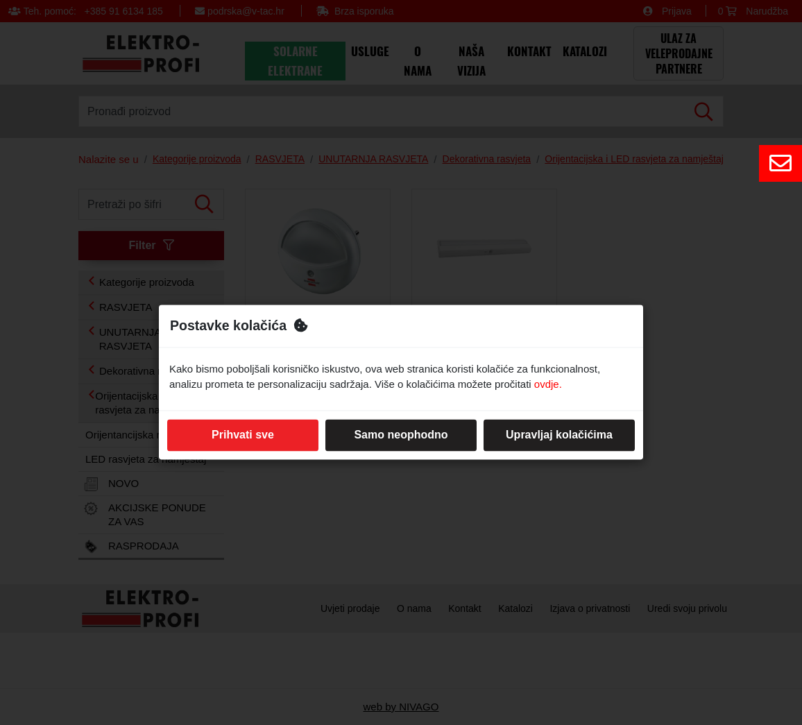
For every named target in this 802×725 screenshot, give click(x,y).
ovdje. (548, 385)
